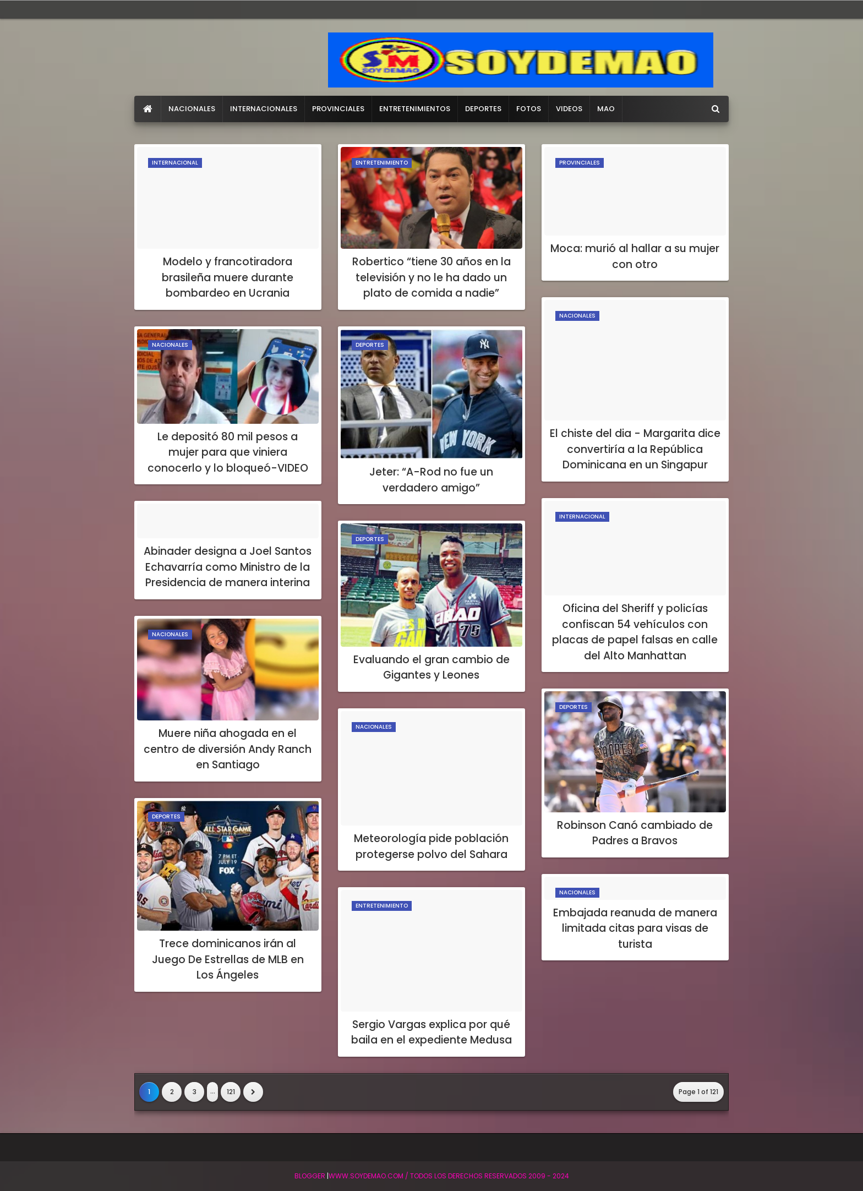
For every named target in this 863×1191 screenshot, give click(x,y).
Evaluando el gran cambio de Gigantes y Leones (431, 667)
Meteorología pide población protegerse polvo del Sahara (431, 846)
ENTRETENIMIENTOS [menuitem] (414, 108)
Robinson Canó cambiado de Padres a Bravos (635, 833)
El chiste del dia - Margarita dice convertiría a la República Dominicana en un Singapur (635, 449)
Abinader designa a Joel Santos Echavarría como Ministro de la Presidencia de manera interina (228, 567)
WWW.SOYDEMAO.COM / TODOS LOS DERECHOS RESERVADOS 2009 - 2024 (449, 1176)
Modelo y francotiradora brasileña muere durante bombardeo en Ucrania (227, 277)
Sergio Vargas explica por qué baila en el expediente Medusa (431, 1032)
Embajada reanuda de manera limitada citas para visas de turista (635, 928)
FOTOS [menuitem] (528, 108)
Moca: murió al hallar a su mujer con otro (634, 256)
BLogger (309, 1176)
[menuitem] (147, 109)
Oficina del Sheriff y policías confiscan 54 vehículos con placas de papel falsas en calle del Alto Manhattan (635, 632)
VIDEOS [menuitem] (569, 108)
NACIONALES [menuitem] (191, 108)
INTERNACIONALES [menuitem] (263, 108)
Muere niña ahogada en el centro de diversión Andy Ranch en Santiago (228, 749)
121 (231, 1091)
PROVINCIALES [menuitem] (338, 108)
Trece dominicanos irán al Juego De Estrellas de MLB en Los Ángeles (228, 959)
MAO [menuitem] (606, 108)
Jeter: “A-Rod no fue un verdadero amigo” (431, 480)
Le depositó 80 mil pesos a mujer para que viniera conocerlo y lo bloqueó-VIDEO (228, 452)
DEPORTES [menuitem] (483, 108)
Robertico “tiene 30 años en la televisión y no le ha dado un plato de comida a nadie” (431, 277)
